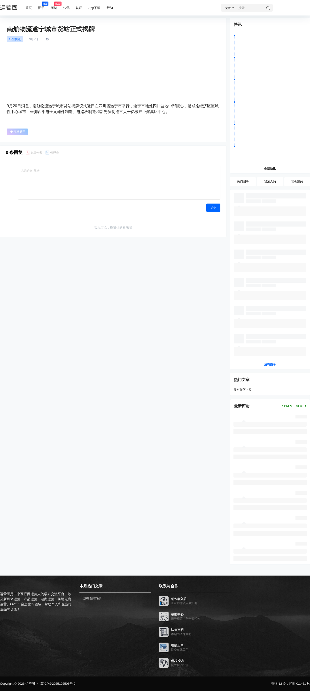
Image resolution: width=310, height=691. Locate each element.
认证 (79, 8)
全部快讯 (270, 168)
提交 (213, 207)
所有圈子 (270, 364)
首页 (28, 8)
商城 (54, 5)
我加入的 (270, 181)
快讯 (66, 8)
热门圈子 (243, 181)
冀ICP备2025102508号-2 (58, 683)
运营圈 (29, 683)
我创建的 (297, 181)
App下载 (94, 8)
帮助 (110, 8)
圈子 (41, 5)
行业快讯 (15, 39)
